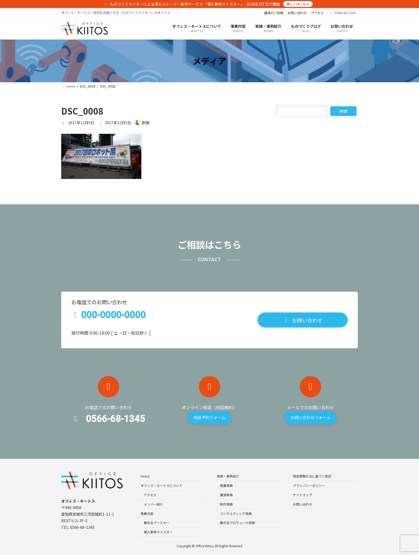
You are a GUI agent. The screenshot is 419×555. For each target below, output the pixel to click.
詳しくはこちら (298, 4)
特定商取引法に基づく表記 (312, 476)
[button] (303, 320)
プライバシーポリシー (309, 485)
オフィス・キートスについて (161, 485)
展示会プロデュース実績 (237, 522)
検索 (343, 111)
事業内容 (147, 513)
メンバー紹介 (153, 504)
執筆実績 (226, 485)
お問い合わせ (297, 13)
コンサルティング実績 (236, 513)
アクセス (317, 13)
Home (145, 476)
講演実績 (226, 494)
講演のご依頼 (273, 13)
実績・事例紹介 (228, 476)
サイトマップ (302, 494)
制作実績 (226, 504)
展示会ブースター (156, 522)
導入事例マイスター (158, 532)
